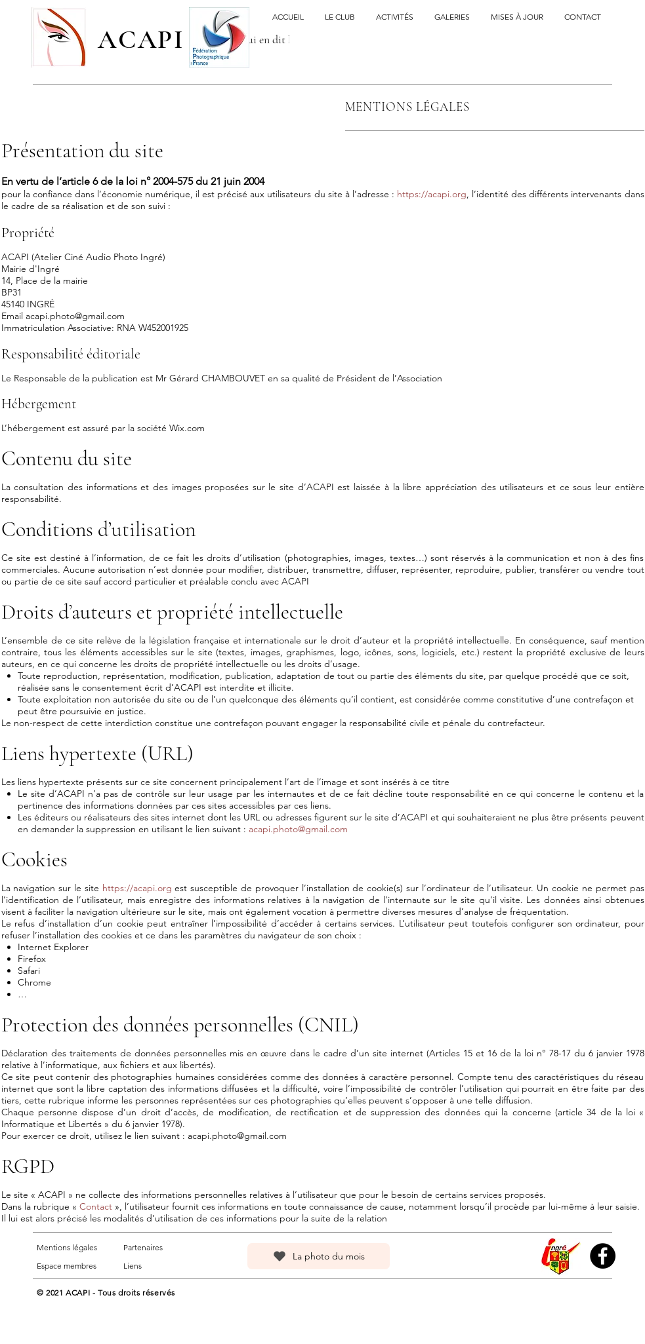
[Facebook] (602, 1256)
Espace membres (66, 1266)
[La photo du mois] (318, 1256)
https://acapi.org (432, 194)
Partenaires (143, 1247)
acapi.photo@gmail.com (75, 316)
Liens (132, 1266)
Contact (95, 1206)
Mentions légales (67, 1247)
